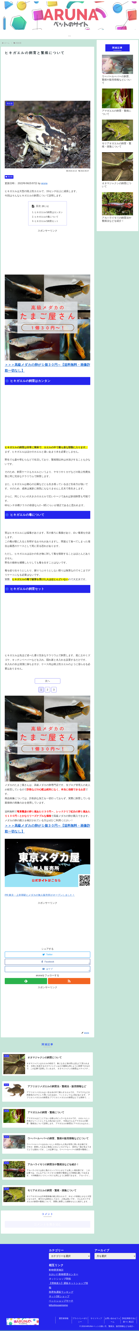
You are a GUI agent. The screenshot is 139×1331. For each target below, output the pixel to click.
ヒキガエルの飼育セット (46, 221)
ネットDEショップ (59, 1296)
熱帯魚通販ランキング (61, 1292)
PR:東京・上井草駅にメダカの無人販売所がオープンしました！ (40, 895)
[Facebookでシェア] (47, 962)
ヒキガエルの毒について (46, 216)
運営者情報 (63, 1318)
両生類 (9, 177)
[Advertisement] (47, 78)
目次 (38, 206)
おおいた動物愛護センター (63, 1274)
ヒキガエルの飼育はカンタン (48, 212)
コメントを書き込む (47, 1224)
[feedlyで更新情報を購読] (26, 981)
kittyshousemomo (58, 1305)
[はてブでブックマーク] (47, 969)
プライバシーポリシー (80, 1320)
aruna (44, 183)
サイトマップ (96, 1318)
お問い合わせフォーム (112, 1320)
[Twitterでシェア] (47, 955)
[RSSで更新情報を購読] (69, 981)
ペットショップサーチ (61, 1301)
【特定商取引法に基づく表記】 (128, 1320)
